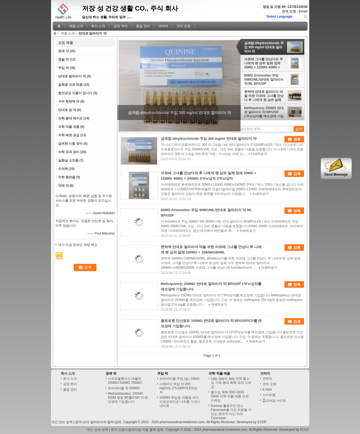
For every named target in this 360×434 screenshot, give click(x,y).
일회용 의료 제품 (70, 85)
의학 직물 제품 (69, 127)
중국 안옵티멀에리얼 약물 (130, 430)
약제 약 (63, 186)
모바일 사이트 (274, 401)
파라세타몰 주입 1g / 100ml (179, 379)
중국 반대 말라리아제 (91, 422)
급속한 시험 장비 (70, 143)
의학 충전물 (66, 177)
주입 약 (63, 68)
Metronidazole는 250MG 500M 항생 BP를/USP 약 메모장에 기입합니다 (128, 398)
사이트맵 (269, 395)
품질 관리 (143, 26)
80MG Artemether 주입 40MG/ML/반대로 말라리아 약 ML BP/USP (263, 79)
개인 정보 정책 (62, 422)
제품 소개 (76, 26)
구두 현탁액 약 (69, 101)
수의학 (63, 169)
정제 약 (63, 51)
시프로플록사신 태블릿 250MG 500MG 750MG (125, 381)
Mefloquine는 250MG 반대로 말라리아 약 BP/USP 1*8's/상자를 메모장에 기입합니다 (264, 112)
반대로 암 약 (67, 110)
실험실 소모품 (68, 160)
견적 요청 (289, 11)
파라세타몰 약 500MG (124, 388)
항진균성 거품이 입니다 (75, 93)
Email (303, 11)
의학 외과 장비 (69, 152)
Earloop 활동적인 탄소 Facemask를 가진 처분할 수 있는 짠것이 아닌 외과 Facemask (231, 412)
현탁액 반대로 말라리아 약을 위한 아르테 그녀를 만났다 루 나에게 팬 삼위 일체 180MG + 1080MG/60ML (264, 96)
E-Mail (267, 389)
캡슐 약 (63, 59)
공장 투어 (120, 26)
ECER (261, 422)
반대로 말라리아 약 (72, 76)
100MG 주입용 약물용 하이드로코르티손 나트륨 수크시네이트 (180, 402)
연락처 (163, 26)
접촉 (296, 139)
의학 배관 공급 (69, 135)
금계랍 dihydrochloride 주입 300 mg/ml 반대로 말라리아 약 (264, 47)
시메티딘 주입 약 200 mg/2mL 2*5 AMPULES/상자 (178, 388)
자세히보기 (259, 154)
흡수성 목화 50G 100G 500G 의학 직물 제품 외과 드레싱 (230, 396)
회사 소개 (98, 26)
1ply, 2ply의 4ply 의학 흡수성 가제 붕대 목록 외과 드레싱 (231, 383)
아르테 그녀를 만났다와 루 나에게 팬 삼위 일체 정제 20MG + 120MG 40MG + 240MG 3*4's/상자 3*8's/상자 (263, 63)
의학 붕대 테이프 (70, 118)
